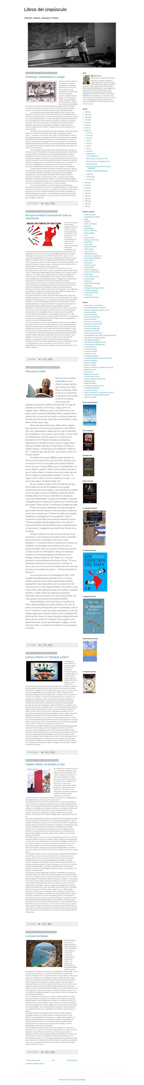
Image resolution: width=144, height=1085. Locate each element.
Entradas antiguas (71, 1060)
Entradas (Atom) (39, 1063)
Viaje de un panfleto (90, 397)
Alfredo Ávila (88, 295)
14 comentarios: (32, 645)
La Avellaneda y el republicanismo (94, 344)
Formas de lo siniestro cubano (93, 333)
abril (87, 140)
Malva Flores (88, 242)
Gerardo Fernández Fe (91, 269)
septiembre (89, 154)
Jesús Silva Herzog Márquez (93, 256)
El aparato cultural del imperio (93, 324)
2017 (86, 183)
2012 (86, 120)
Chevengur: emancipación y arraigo (45, 76)
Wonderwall (42, 899)
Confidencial (88, 286)
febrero (88, 135)
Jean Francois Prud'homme (92, 258)
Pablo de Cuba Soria (90, 230)
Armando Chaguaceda (91, 290)
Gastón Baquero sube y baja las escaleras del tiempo (100, 335)
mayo (88, 143)
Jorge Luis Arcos (89, 251)
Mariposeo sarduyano (90, 360)
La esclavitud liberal (90, 347)
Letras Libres (88, 244)
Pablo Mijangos (89, 228)
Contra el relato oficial (90, 314)
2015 (86, 128)
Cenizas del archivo (90, 312)
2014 (86, 125)
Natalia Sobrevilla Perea (91, 240)
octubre (88, 174)
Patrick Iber (87, 226)
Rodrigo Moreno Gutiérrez (92, 217)
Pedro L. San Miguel (90, 224)
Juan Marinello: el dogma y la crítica (95, 342)
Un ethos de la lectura (91, 390)
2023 (86, 198)
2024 (86, 201)
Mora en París (88, 372)
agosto (88, 151)
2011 (86, 117)
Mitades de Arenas (90, 369)
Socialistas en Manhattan (91, 388)
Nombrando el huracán (91, 374)
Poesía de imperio (89, 381)
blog (27, 686)
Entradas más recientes (33, 1060)
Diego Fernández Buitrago (92, 283)
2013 (86, 122)
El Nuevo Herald (89, 279)
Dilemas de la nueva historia (92, 321)
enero (88, 133)
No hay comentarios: (33, 203)
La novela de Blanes (37, 936)
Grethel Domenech (90, 265)
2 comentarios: (32, 924)
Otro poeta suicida (36, 371)
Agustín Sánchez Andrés (91, 297)
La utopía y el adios (90, 353)
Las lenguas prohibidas (91, 356)
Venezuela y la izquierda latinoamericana (96, 395)
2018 (86, 185)
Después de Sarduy (90, 319)
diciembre (89, 179)
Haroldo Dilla (88, 263)
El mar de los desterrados (92, 328)
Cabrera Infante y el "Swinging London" (47, 657)
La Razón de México (90, 247)
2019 (86, 188)
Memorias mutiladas (90, 363)
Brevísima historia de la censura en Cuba (96, 310)
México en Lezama (90, 365)
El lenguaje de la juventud (92, 326)
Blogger (82, 1080)
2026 (86, 206)
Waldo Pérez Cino (89, 214)
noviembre (89, 177)
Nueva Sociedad (89, 233)
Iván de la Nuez (89, 260)
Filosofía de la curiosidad (91, 330)
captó (43, 823)
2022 (86, 196)
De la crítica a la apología (92, 317)
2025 (86, 204)
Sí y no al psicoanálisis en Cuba (94, 386)
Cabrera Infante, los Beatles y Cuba (45, 764)
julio (87, 148)
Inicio (53, 1060)
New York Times (89, 237)
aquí (40, 422)
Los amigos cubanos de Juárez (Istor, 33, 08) (97, 358)
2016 (86, 130)
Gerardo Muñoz (89, 267)
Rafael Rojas (97, 76)
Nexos (86, 235)
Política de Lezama (90, 383)
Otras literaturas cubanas (91, 376)
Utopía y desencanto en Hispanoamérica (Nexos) (99, 392)
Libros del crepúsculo (45, 9)
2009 (86, 112)
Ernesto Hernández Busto (92, 272)
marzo (88, 138)
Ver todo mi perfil (88, 104)
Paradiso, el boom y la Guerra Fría (94, 379)
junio (88, 146)
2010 (86, 115)
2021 (86, 193)
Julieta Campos (89, 249)
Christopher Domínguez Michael (94, 288)
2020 (86, 190)
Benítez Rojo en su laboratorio (93, 305)
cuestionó (51, 804)
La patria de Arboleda (90, 351)
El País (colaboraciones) (91, 276)
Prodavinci (87, 221)
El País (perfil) (88, 274)
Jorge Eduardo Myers (90, 253)
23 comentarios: (32, 359)
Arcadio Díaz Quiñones (91, 292)
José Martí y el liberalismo (92, 340)
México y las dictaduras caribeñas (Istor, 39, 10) (98, 367)
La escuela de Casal (90, 349)
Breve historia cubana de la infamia (94, 308)
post (65, 663)
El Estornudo (88, 281)
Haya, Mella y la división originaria (94, 337)
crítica (66, 948)
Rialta (86, 219)
